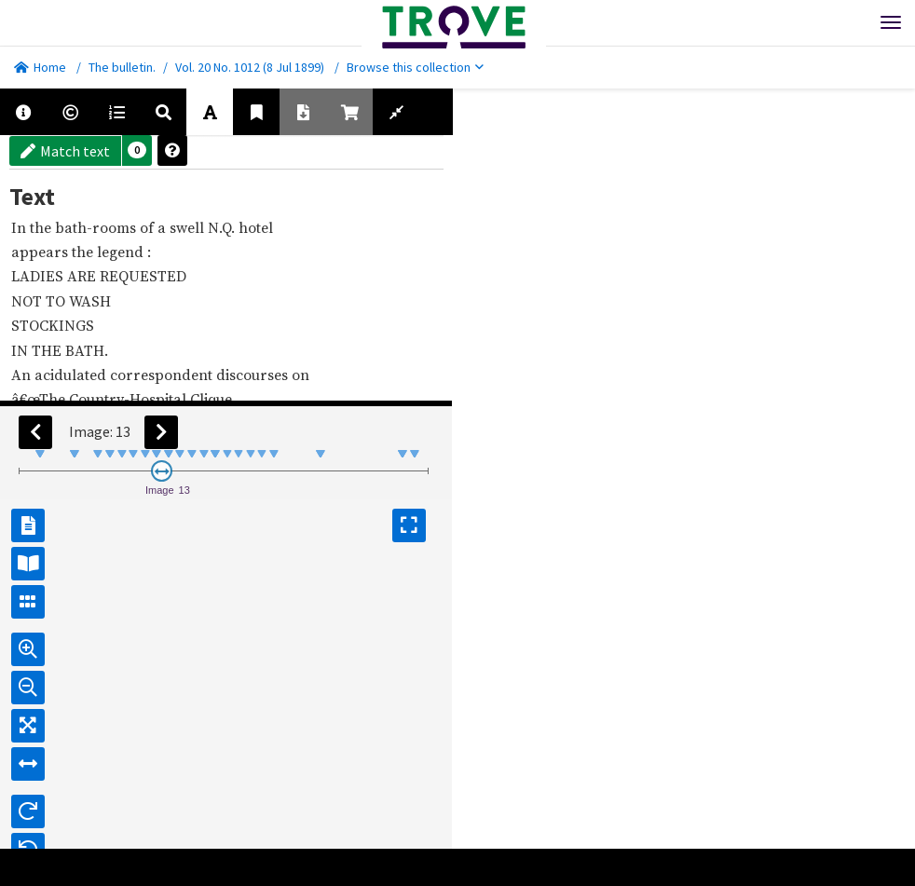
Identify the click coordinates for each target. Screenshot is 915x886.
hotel (258, 227)
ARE (83, 276)
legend (122, 251)
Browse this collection (415, 67)
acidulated (72, 374)
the (42, 227)
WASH (92, 301)
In (20, 227)
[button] (137, 150)
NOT (28, 301)
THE (48, 350)
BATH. (88, 350)
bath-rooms (97, 227)
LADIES (39, 276)
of (148, 227)
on (302, 374)
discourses (254, 374)
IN (21, 350)
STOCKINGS (54, 325)
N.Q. (223, 227)
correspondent (163, 374)
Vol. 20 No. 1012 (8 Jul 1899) (249, 67)
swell (189, 227)
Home (40, 67)
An (22, 374)
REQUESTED (145, 276)
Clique (213, 398)
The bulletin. (122, 67)
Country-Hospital (129, 398)
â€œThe (40, 398)
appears (41, 251)
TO (57, 301)
